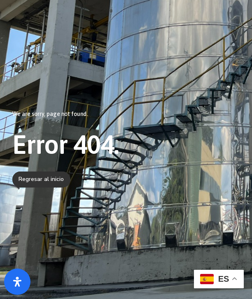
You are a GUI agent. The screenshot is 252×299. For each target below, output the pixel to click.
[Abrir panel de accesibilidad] (17, 282)
